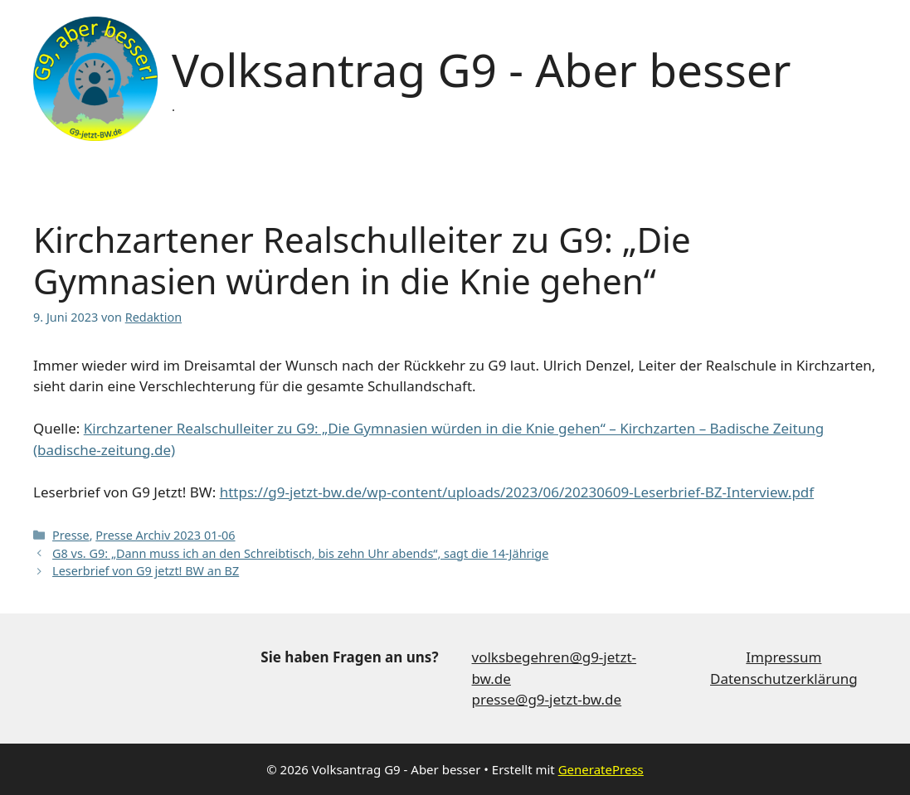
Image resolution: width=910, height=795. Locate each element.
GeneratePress (601, 769)
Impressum (783, 657)
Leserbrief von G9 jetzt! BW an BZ (145, 571)
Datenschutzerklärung (784, 678)
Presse (71, 535)
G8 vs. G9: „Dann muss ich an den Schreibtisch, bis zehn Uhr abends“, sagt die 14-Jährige (300, 553)
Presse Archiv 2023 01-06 (165, 535)
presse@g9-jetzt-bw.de (547, 699)
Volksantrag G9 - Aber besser (481, 69)
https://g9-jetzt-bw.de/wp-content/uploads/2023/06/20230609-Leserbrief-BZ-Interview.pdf (517, 492)
